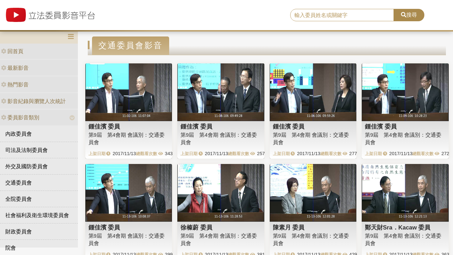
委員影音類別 (20, 117)
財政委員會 (18, 231)
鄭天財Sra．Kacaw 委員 (397, 227)
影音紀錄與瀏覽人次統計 (33, 101)
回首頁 (12, 51)
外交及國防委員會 (26, 166)
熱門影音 (15, 84)
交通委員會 (18, 183)
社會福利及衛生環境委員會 (37, 215)
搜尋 (409, 15)
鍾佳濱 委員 (104, 126)
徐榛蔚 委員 (196, 227)
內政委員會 (18, 134)
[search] (342, 15)
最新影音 (15, 68)
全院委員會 (18, 199)
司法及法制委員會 (26, 150)
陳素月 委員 (289, 227)
